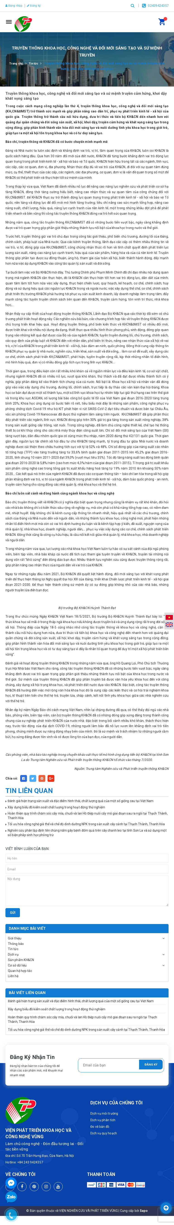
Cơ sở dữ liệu (17, 965)
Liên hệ (13, 976)
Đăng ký (38, 6)
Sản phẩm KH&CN (21, 960)
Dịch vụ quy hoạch (103, 1133)
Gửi (12, 912)
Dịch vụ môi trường (104, 1113)
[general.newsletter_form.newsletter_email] (121, 1065)
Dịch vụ (13, 954)
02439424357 (158, 6)
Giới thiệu (15, 938)
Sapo (144, 1211)
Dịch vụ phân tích (102, 1120)
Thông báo (16, 944)
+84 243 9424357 (30, 1162)
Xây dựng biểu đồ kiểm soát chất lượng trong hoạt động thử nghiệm (56, 807)
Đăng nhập (15, 6)
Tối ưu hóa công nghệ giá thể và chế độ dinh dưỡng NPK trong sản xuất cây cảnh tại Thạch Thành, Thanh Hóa (86, 824)
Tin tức (13, 949)
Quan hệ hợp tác (20, 971)
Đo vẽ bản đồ (99, 1126)
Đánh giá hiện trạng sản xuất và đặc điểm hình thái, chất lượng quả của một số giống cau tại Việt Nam (80, 801)
